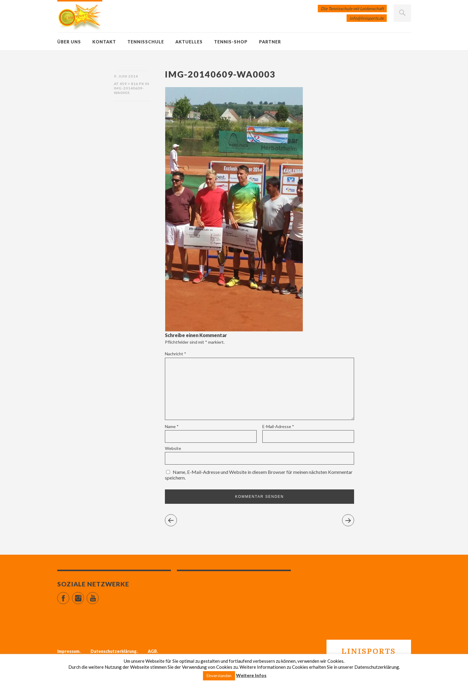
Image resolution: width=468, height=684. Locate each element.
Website (173, 448)
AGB (152, 651)
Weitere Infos (251, 675)
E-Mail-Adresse (278, 426)
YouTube (98, 595)
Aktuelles (189, 41)
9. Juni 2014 (126, 76)
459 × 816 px (132, 83)
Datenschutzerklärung (114, 651)
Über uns (69, 41)
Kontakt (104, 41)
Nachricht (175, 353)
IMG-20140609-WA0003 (129, 90)
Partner (270, 41)
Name (172, 426)
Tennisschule (145, 41)
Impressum (68, 651)
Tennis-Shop (231, 41)
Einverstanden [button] (219, 675)
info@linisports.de (367, 18)
